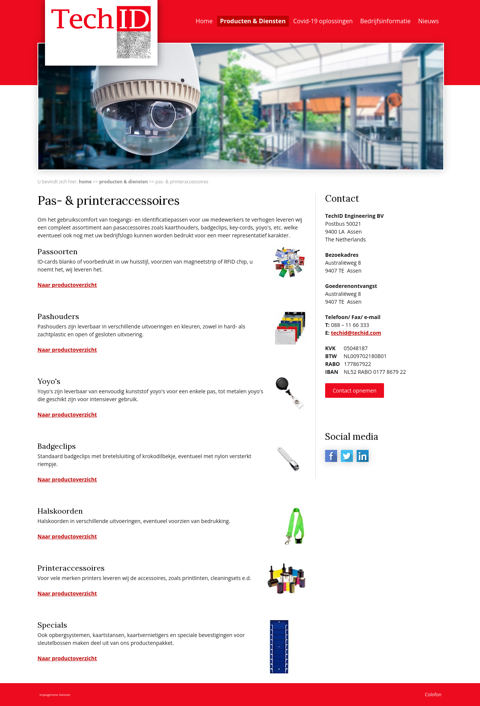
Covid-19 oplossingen (323, 21)
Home (204, 21)
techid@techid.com (356, 332)
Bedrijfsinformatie (385, 21)
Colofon (433, 694)
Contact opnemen (354, 390)
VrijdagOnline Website (54, 695)
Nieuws (428, 21)
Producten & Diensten (253, 21)
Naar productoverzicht (67, 284)
